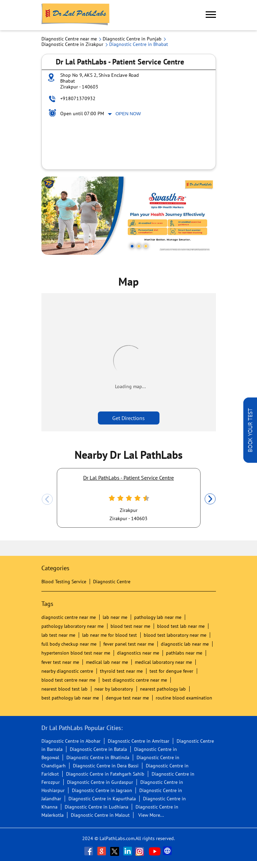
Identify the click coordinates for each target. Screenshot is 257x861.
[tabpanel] (128, 216)
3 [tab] (145, 246)
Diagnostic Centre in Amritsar (138, 741)
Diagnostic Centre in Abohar (71, 741)
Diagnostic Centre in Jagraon (102, 790)
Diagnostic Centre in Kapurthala (102, 799)
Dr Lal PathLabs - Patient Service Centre (128, 477)
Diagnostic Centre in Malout (100, 815)
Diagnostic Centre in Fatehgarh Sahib (105, 774)
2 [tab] (139, 246)
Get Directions (128, 418)
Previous (47, 499)
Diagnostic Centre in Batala (98, 749)
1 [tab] (132, 246)
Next (210, 499)
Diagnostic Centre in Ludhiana (96, 807)
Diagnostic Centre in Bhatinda (97, 757)
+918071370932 (77, 98)
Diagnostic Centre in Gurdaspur (100, 782)
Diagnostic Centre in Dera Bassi (106, 766)
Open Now (128, 113)
